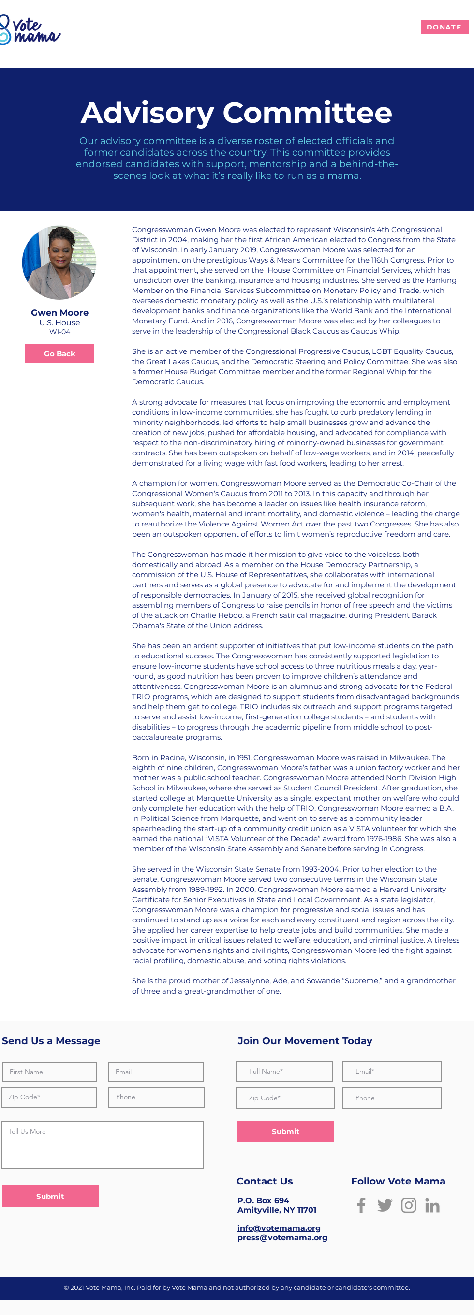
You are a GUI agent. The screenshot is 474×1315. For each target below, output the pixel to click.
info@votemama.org (279, 1228)
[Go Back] (59, 353)
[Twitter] (385, 1205)
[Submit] (50, 1196)
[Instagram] (409, 1205)
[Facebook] (361, 1205)
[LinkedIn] (432, 1205)
